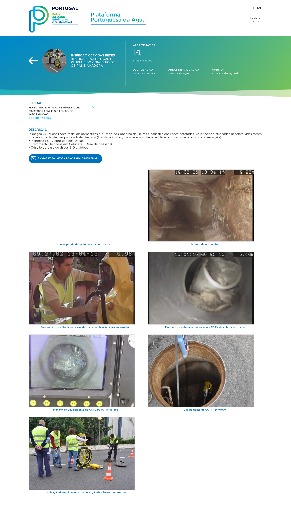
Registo (255, 18)
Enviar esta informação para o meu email (68, 158)
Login (257, 21)
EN (259, 8)
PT (252, 8)
